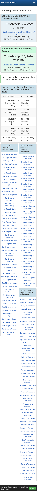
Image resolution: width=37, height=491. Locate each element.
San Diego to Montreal (9, 250)
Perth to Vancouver (27, 388)
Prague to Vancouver (27, 428)
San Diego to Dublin (9, 319)
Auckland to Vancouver (28, 421)
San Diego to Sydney (9, 195)
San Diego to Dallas (9, 273)
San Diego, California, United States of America (18, 33)
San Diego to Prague (9, 283)
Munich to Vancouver (27, 409)
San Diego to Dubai (9, 232)
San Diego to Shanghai (9, 154)
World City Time (9, 3)
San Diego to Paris (9, 225)
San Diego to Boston (9, 310)
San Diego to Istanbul (9, 158)
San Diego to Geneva (9, 329)
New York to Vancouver (28, 336)
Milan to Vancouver (27, 425)
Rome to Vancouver (28, 367)
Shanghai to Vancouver (28, 299)
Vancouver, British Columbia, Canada (18, 65)
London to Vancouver (27, 333)
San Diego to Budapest (9, 240)
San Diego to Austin (9, 300)
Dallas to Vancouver (28, 418)
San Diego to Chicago (9, 215)
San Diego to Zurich (9, 322)
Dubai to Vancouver (28, 377)
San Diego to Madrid (9, 212)
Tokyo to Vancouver (28, 324)
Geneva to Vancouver (27, 474)
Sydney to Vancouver (27, 339)
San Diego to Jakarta (9, 176)
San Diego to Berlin (9, 209)
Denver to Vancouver (27, 452)
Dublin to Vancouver (28, 464)
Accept (32, 488)
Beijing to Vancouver (28, 306)
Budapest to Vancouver (28, 385)
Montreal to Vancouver (28, 395)
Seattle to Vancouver (28, 449)
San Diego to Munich (9, 264)
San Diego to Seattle (9, 304)
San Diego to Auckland (9, 276)
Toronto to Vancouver (27, 364)
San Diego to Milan (9, 280)
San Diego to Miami (9, 326)
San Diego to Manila (9, 247)
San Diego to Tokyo (9, 179)
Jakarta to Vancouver (27, 321)
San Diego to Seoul (9, 173)
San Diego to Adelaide (9, 286)
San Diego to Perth (9, 244)
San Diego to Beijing (9, 161)
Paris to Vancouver (27, 370)
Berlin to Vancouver (28, 354)
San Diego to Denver (9, 307)
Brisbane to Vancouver (28, 373)
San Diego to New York (9, 191)
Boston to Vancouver (28, 455)
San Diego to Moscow (9, 164)
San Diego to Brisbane (9, 228)
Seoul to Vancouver (28, 318)
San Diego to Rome (9, 222)
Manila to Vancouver (28, 392)
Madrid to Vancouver (28, 357)
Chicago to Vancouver (27, 360)
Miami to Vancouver (28, 470)
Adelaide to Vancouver (28, 431)
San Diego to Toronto (9, 219)
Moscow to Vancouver (27, 309)
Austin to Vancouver (28, 445)
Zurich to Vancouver (28, 467)
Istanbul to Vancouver (27, 302)
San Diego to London (9, 188)
